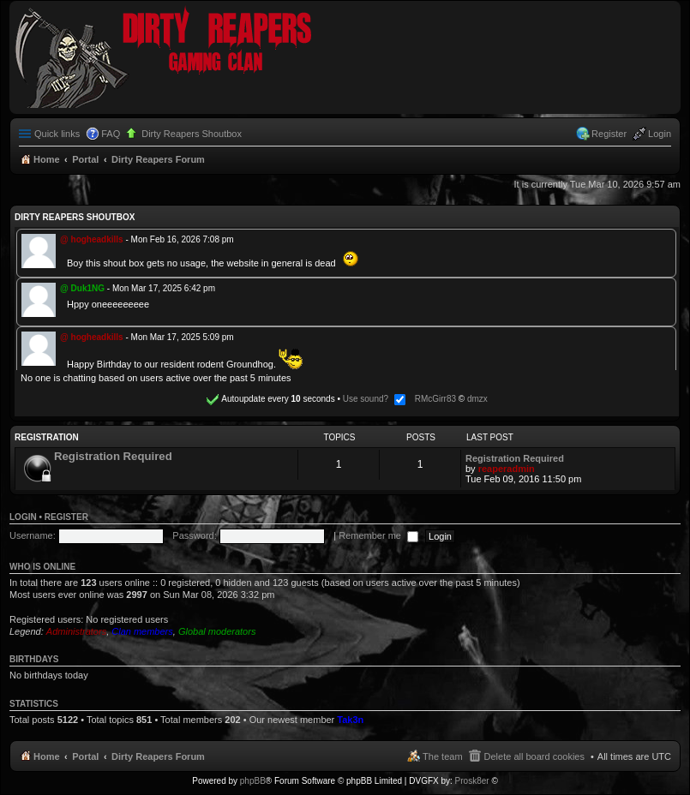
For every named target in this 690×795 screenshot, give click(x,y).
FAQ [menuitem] (110, 134)
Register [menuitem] (609, 134)
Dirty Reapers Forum (158, 756)
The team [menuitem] (442, 756)
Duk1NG (88, 288)
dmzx (477, 398)
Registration (47, 437)
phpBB (253, 781)
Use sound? (374, 398)
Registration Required (113, 456)
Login (23, 517)
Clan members (142, 631)
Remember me (378, 535)
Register (66, 517)
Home (46, 756)
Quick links (57, 134)
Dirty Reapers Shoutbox (191, 134)
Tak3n (350, 719)
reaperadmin (506, 468)
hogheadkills (97, 239)
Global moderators (217, 631)
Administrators (76, 631)
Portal (85, 159)
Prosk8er (472, 781)
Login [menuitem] (659, 134)
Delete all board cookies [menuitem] (534, 756)
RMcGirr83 (435, 398)
